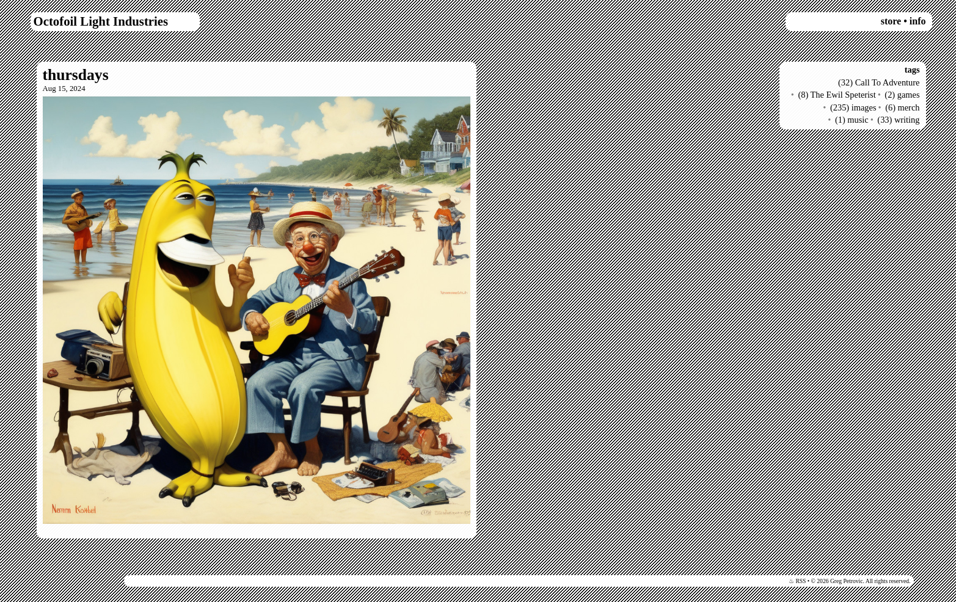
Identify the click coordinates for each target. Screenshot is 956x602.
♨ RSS (797, 581)
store (891, 21)
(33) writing (898, 120)
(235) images (853, 107)
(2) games (902, 95)
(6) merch (902, 107)
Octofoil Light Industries (101, 21)
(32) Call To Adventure (878, 82)
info (918, 21)
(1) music (852, 120)
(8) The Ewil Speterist (836, 95)
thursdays (76, 75)
